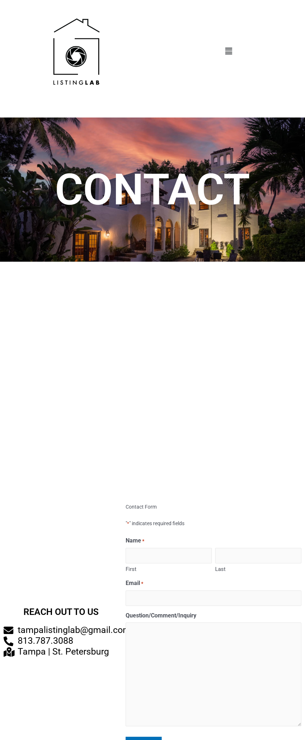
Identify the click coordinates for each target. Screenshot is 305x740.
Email (134, 584)
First (131, 569)
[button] (229, 51)
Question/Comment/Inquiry (161, 615)
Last (220, 569)
